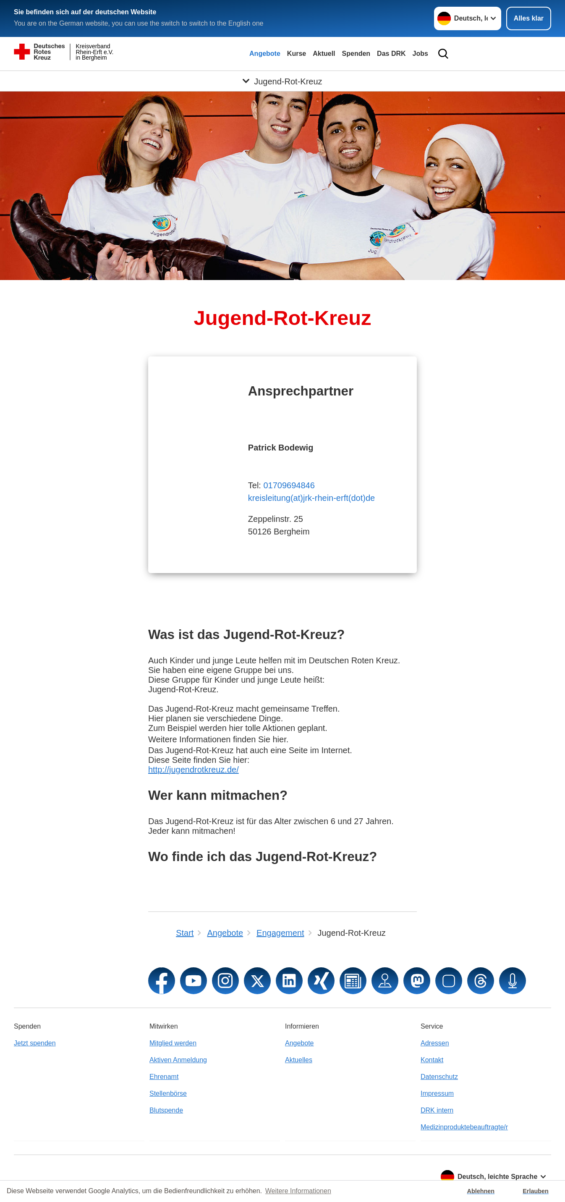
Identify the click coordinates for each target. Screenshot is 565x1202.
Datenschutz (439, 1076)
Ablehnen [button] (481, 1191)
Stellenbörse (168, 1093)
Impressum (437, 1093)
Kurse (296, 53)
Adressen (435, 1043)
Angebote (264, 53)
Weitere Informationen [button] (298, 1190)
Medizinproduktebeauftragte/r (464, 1127)
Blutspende (166, 1110)
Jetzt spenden (35, 1043)
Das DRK (391, 53)
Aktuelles (298, 1059)
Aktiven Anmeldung (178, 1059)
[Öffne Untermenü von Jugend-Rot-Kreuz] (282, 81)
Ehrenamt (163, 1076)
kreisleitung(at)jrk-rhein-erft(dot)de (311, 498)
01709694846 (288, 485)
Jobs (420, 53)
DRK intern (437, 1110)
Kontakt (432, 1059)
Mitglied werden (172, 1043)
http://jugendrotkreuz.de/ (193, 769)
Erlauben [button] (536, 1191)
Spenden (356, 53)
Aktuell (324, 53)
